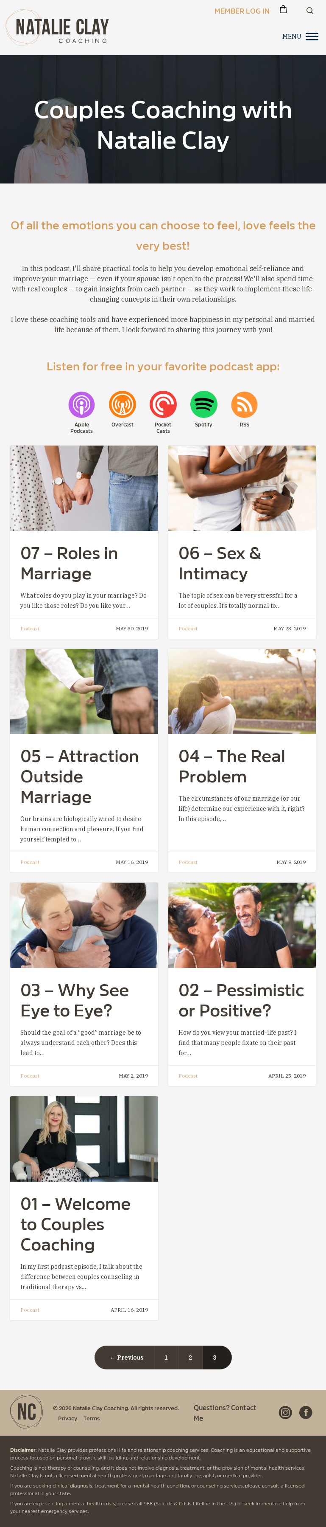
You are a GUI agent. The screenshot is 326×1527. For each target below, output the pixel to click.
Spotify (203, 424)
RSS (244, 424)
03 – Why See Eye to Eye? (74, 998)
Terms (92, 1418)
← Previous (127, 1357)
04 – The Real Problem (231, 764)
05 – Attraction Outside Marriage (79, 774)
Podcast (29, 628)
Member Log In (242, 10)
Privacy (67, 1418)
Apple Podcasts (81, 427)
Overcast (122, 424)
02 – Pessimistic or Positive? (241, 998)
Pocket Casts (163, 427)
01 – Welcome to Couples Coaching (75, 1222)
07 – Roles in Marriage (69, 561)
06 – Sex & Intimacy (219, 561)
